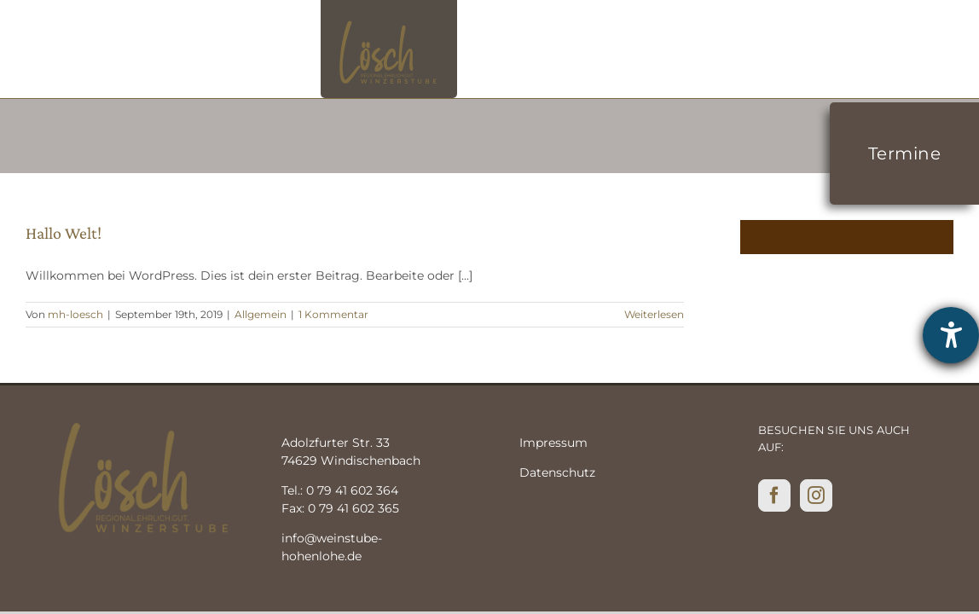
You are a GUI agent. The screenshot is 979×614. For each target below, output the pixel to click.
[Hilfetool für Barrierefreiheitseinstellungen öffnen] (951, 335)
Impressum (553, 442)
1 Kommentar (333, 314)
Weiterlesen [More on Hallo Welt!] (654, 314)
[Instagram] (816, 495)
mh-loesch (75, 314)
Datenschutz (557, 472)
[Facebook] (774, 495)
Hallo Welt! (63, 232)
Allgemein (261, 314)
